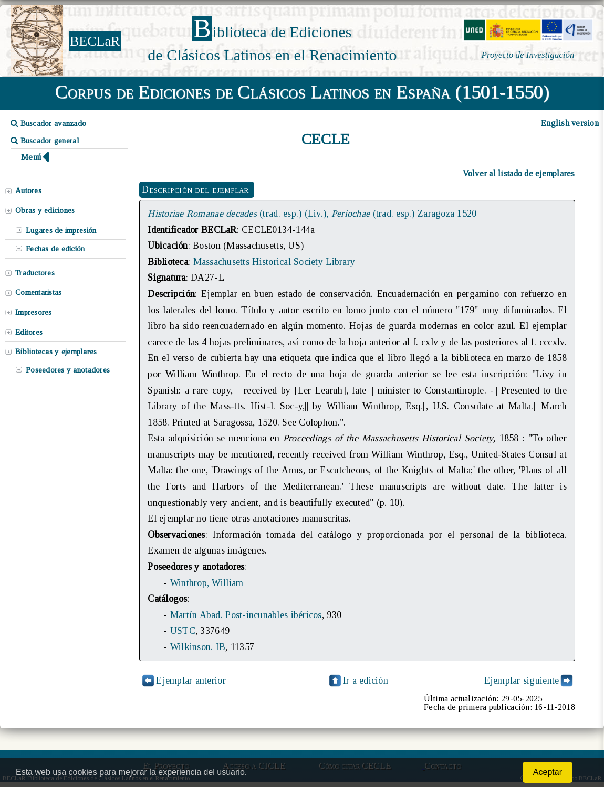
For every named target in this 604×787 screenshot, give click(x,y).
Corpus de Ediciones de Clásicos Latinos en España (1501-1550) (302, 91)
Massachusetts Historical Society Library (274, 262)
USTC (182, 630)
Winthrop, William (207, 583)
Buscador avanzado (48, 123)
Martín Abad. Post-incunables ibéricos (246, 615)
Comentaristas (38, 292)
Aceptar (547, 772)
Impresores (33, 312)
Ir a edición (357, 680)
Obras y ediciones (45, 210)
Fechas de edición (55, 248)
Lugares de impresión (61, 230)
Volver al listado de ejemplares (519, 173)
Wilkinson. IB (197, 647)
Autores (28, 190)
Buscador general (45, 140)
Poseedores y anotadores (68, 370)
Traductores (35, 273)
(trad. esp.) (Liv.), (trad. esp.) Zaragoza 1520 (312, 213)
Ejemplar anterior (191, 680)
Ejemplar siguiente (521, 680)
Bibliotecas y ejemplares (56, 351)
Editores (29, 332)
